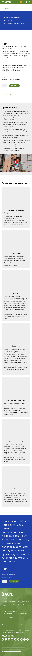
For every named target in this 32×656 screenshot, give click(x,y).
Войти (21, 2)
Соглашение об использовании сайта (13, 647)
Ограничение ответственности (11, 651)
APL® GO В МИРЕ (7, 623)
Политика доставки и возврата (11, 649)
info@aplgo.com (5, 605)
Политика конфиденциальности (11, 645)
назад (5, 8)
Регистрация (10, 617)
